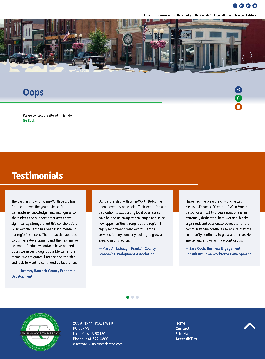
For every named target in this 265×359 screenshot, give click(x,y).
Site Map (183, 333)
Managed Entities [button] (245, 15)
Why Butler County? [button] (198, 15)
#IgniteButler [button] (222, 15)
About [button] (148, 15)
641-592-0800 (97, 338)
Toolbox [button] (177, 15)
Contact (183, 328)
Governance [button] (162, 15)
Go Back (29, 120)
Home (180, 323)
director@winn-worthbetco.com (98, 344)
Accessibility (186, 338)
